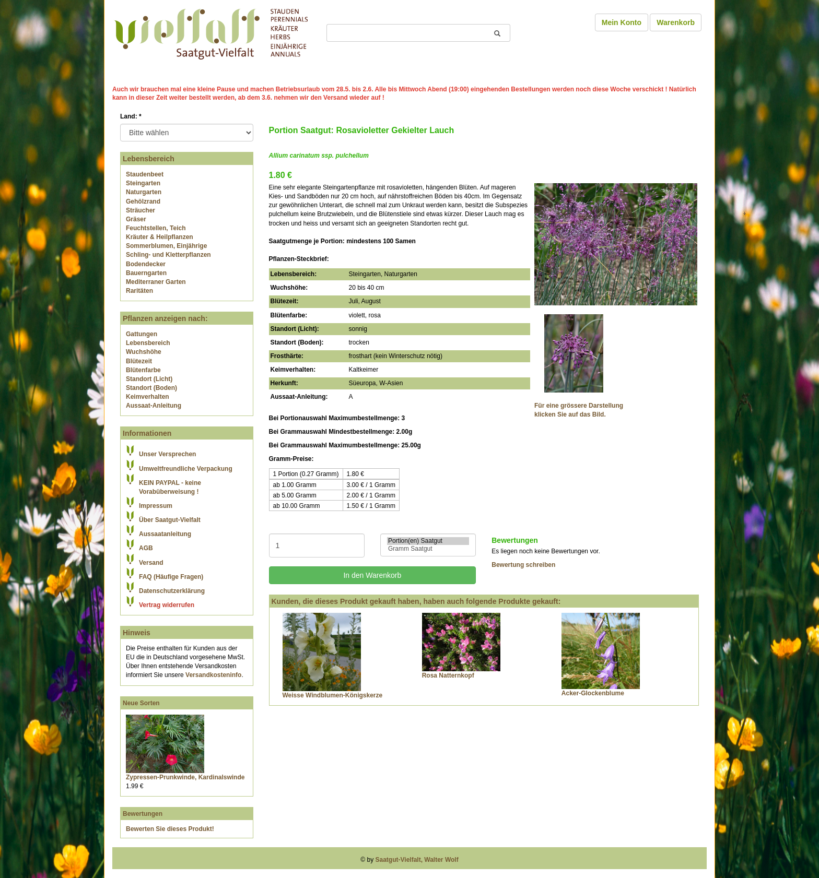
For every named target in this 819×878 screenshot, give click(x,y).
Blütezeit (139, 361)
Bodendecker (146, 264)
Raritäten (139, 290)
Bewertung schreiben (523, 564)
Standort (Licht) (149, 379)
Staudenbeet (144, 174)
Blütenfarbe (143, 370)
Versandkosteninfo (213, 675)
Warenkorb (676, 22)
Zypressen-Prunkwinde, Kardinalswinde (185, 777)
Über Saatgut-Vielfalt (170, 520)
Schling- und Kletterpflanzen (168, 254)
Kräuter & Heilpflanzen (159, 237)
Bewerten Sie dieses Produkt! (170, 829)
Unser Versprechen (167, 454)
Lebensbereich (148, 343)
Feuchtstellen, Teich (155, 228)
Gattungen (141, 334)
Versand (151, 562)
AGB (146, 548)
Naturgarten (143, 192)
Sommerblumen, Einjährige (166, 246)
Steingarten (143, 183)
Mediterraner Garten (156, 282)
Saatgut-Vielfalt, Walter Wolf (417, 859)
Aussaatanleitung (165, 534)
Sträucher (140, 210)
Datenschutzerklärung (172, 591)
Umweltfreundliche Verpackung (185, 468)
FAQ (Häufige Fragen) (171, 576)
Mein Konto (621, 22)
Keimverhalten (147, 396)
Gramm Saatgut (428, 549)
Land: (131, 116)
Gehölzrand (143, 201)
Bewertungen (142, 813)
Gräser (136, 219)
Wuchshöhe (143, 351)
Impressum (155, 505)
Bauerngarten (146, 273)
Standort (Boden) (151, 387)
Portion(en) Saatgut (428, 541)
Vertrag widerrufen (166, 605)
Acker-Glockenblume (592, 693)
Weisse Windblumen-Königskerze (333, 695)
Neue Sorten (141, 703)
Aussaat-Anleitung (153, 405)
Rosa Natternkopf (448, 675)
